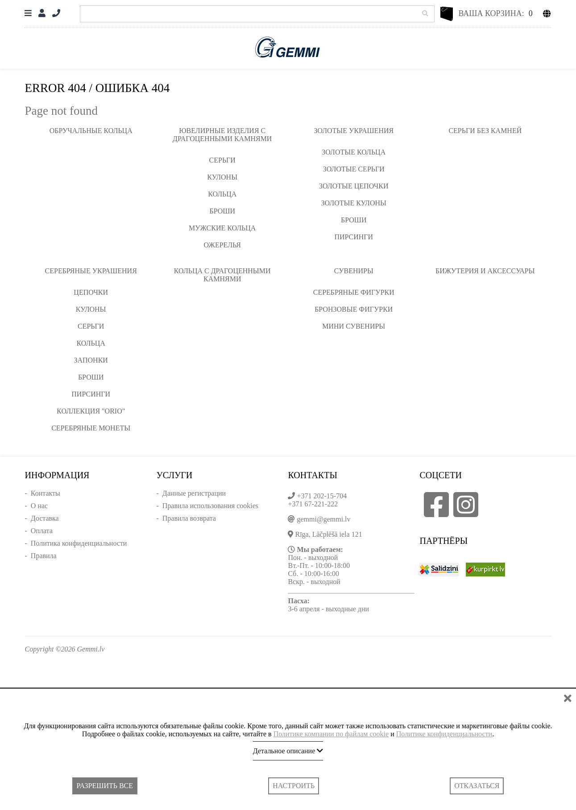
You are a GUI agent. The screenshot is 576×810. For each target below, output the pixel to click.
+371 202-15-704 (322, 496)
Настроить (294, 785)
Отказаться (476, 785)
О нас (39, 505)
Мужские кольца (222, 228)
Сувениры (353, 271)
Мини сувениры (353, 326)
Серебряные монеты (90, 428)
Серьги (222, 160)
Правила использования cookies (210, 505)
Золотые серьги (354, 169)
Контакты (45, 493)
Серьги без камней (485, 130)
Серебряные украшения (91, 271)
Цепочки (91, 292)
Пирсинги (353, 237)
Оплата (42, 530)
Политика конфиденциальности (79, 543)
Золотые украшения (354, 130)
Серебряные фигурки (353, 292)
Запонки (91, 360)
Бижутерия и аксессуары (485, 271)
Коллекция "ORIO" (91, 411)
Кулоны (222, 177)
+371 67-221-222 (313, 504)
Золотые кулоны (353, 203)
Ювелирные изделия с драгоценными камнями (222, 134)
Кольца (222, 194)
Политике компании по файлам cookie (331, 734)
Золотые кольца (353, 152)
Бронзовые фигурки (354, 309)
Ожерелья (222, 245)
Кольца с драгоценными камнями (222, 275)
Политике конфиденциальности (444, 734)
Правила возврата (189, 518)
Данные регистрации (194, 493)
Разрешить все (105, 785)
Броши (222, 211)
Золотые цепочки (353, 186)
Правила (44, 555)
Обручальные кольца (91, 130)
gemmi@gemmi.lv (323, 519)
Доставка (45, 518)
